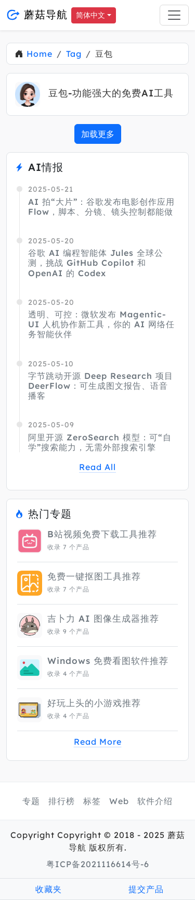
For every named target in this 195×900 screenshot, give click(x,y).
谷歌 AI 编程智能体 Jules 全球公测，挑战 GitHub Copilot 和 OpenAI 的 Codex (95, 263)
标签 (92, 801)
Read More (98, 741)
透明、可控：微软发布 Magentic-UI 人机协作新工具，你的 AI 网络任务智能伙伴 (101, 324)
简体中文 (90, 15)
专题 (31, 801)
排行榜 (61, 801)
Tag (74, 53)
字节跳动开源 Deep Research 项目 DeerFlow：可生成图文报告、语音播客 (100, 386)
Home (40, 53)
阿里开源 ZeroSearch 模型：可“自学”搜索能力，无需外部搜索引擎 (100, 442)
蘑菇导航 (37, 14)
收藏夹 (48, 889)
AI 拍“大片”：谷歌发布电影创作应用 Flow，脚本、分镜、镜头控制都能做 (101, 206)
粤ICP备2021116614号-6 (97, 864)
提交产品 (146, 889)
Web (119, 801)
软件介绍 (155, 801)
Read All (97, 467)
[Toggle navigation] (174, 15)
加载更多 (97, 134)
